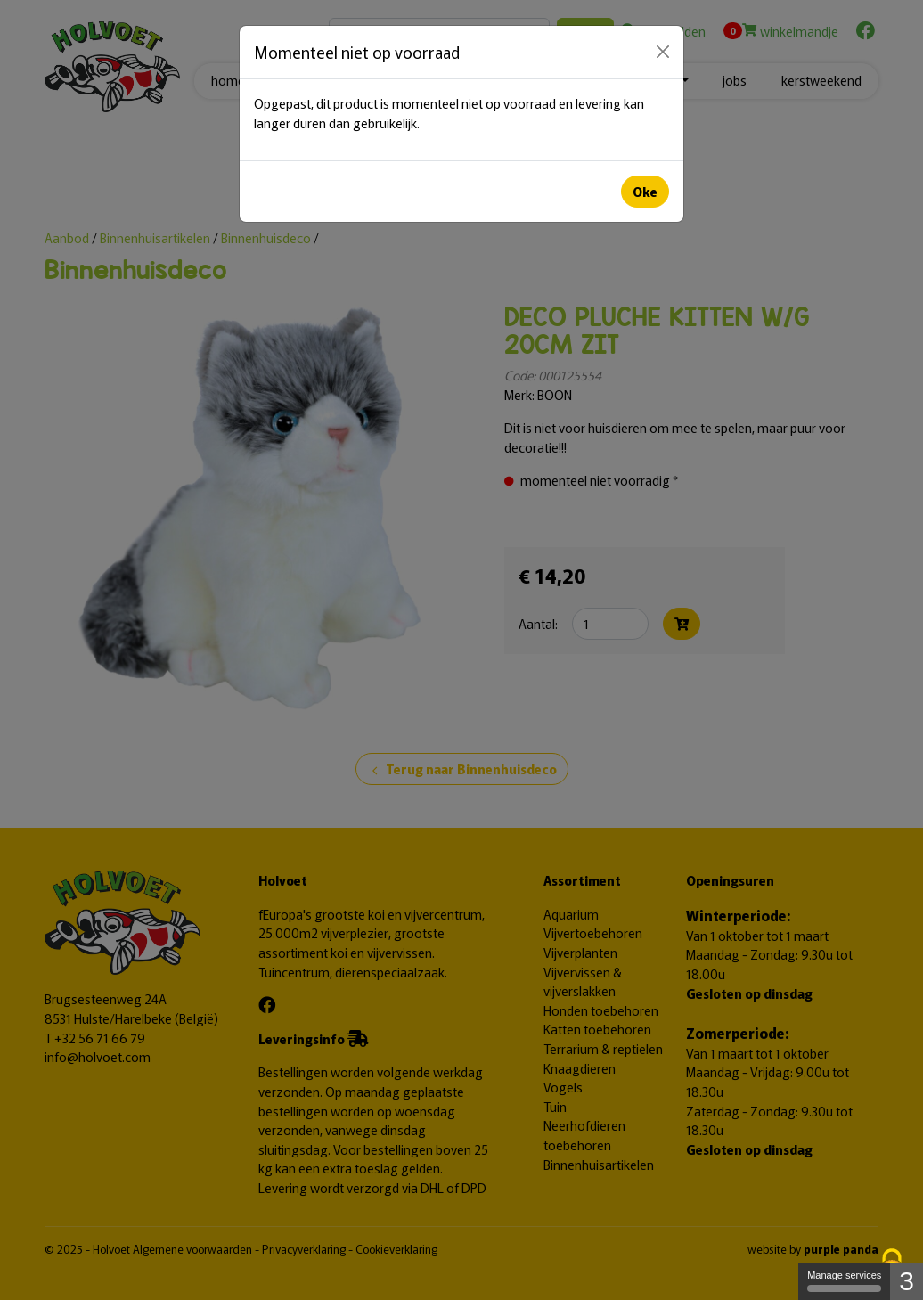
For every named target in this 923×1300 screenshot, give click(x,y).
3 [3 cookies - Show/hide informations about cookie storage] (906, 1281)
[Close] (662, 51)
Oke (645, 191)
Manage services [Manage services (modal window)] (844, 1281)
